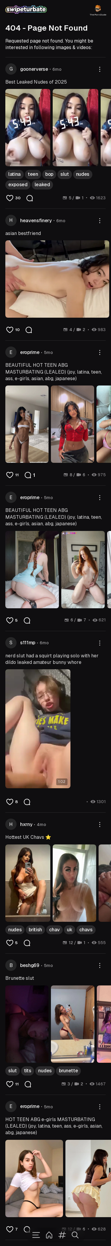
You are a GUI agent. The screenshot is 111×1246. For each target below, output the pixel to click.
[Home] (49, 1235)
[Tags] (62, 1235)
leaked (42, 184)
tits (27, 1070)
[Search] (75, 1235)
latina (14, 174)
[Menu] (36, 1235)
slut (64, 174)
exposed (18, 184)
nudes (82, 174)
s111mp (27, 642)
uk (69, 929)
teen (33, 174)
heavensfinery (36, 220)
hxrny (26, 824)
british (35, 929)
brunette (68, 1070)
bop (49, 174)
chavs (85, 929)
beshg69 (29, 965)
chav (54, 929)
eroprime (29, 352)
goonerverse (34, 69)
